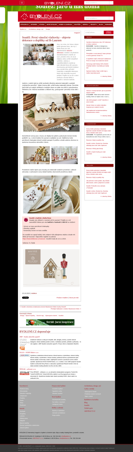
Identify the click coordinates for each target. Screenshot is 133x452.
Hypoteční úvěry (57, 391)
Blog (85, 402)
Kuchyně (22, 411)
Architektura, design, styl (36, 29)
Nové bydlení (56, 397)
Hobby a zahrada (57, 408)
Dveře (22, 400)
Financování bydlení (58, 386)
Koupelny (23, 413)
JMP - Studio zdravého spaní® (30, 337)
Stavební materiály (25, 393)
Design (22, 315)
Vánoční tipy (40, 315)
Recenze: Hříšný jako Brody (94, 148)
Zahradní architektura (58, 413)
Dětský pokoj (24, 418)
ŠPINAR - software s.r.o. (28, 369)
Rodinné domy (24, 389)
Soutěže (61, 315)
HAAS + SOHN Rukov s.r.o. (29, 352)
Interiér (22, 408)
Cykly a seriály (89, 389)
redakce (34, 293)
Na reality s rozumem (58, 402)
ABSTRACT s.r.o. (38, 438)
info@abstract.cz (64, 438)
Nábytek (22, 420)
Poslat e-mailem (62, 298)
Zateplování (23, 396)
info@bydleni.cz (66, 436)
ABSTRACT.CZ (89, 411)
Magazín (90, 165)
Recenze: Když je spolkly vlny (95, 140)
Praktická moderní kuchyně (93, 394)
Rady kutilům (56, 415)
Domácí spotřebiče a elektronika (29, 425)
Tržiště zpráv (88, 408)
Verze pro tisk (74, 298)
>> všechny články (105, 76)
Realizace (23, 405)
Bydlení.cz (23, 29)
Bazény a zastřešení (58, 410)
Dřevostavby (23, 391)
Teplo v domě (89, 396)
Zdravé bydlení (24, 427)
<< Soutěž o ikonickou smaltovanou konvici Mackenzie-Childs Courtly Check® (43, 307)
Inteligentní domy (57, 404)
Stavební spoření (57, 393)
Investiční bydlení (57, 389)
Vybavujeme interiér (51, 315)
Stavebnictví (24, 386)
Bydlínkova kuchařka (91, 399)
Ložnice (22, 416)
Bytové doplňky (30, 315)
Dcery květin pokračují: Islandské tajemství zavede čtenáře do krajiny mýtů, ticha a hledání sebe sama (98, 130)
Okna (21, 402)
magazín (77, 33)
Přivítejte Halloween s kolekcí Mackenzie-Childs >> (66, 309)
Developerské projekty (59, 399)
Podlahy (22, 398)
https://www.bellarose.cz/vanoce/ (34, 239)
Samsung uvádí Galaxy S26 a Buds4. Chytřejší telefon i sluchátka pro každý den (97, 66)
